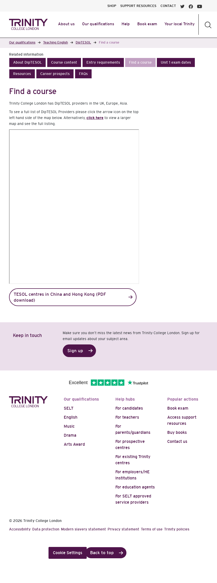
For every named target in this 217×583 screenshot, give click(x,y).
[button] (27, 62)
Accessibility (20, 529)
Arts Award (74, 444)
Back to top (102, 552)
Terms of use (152, 529)
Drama (70, 435)
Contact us (177, 441)
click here (94, 118)
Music (69, 426)
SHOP (111, 6)
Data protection (45, 529)
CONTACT (168, 6)
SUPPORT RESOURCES (138, 6)
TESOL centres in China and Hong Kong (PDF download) (60, 297)
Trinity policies (176, 529)
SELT (69, 408)
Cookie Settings (67, 553)
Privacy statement (123, 529)
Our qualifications (81, 399)
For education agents (135, 487)
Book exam (177, 408)
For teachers (127, 417)
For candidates (129, 408)
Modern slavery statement (83, 529)
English (70, 417)
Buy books (177, 432)
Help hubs (125, 399)
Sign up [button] (75, 350)
